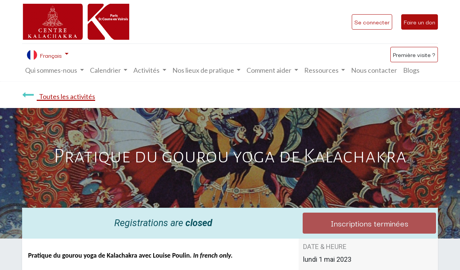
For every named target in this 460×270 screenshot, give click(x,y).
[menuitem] (374, 70)
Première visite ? (414, 54)
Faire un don (419, 21)
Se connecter (372, 21)
